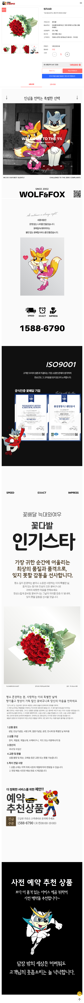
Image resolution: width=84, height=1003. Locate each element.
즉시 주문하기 (72, 71)
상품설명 (31, 84)
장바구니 (52, 71)
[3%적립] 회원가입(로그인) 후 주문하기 (62, 76)
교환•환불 (53, 84)
